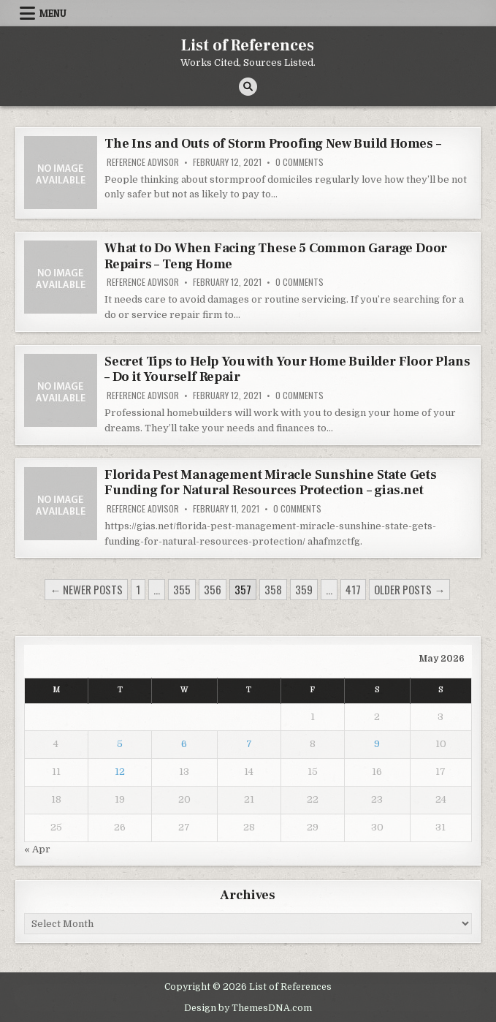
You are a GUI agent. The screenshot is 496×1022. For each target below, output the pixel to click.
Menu (52, 13)
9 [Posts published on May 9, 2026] (377, 743)
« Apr (37, 849)
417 (353, 589)
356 (212, 589)
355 (182, 589)
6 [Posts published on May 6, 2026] (184, 743)
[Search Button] (248, 86)
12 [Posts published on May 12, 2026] (120, 771)
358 (273, 589)
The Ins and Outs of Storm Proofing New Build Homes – (272, 143)
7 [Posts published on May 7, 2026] (249, 743)
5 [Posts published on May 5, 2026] (120, 743)
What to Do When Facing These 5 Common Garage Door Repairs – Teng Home (275, 256)
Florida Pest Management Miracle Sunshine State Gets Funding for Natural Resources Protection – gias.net (270, 482)
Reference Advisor (143, 162)
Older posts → (409, 589)
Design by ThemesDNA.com (248, 1008)
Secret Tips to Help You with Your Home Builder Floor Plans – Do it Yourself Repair (287, 369)
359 (304, 589)
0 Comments (299, 162)
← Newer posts (86, 589)
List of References (247, 45)
